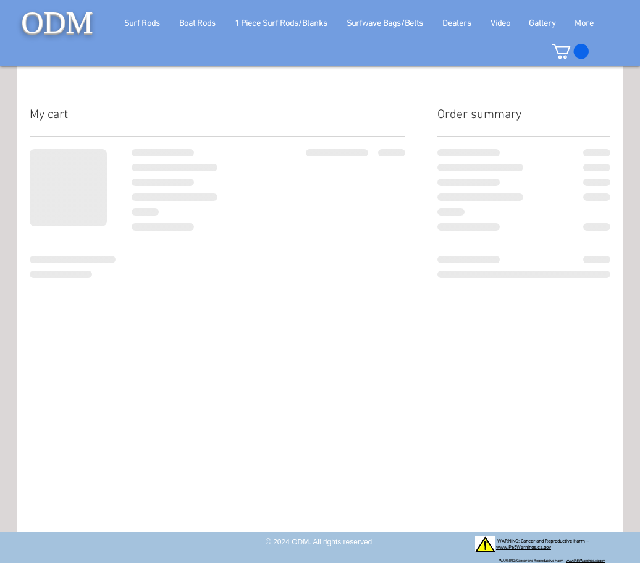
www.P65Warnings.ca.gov (523, 547)
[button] (146, 24)
